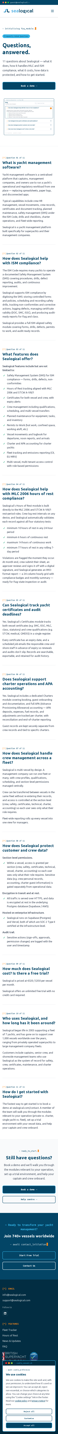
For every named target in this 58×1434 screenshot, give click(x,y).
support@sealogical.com (16, 1300)
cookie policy (21, 1401)
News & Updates (11, 1341)
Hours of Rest (10, 1335)
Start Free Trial (29, 1255)
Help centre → (29, 1199)
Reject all (29, 1411)
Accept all (29, 1425)
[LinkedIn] (5, 1313)
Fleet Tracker (9, 1330)
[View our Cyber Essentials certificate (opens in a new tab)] (34, 1357)
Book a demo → (29, 86)
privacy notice (38, 1401)
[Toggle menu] (52, 11)
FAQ (4, 1346)
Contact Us (29, 1266)
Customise (29, 1418)
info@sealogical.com (14, 1294)
